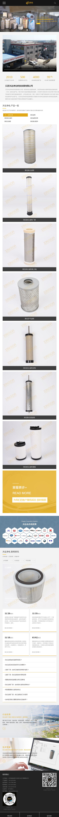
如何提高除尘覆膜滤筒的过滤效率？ (16, 699)
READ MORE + (9, 628)
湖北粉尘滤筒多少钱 (29, 269)
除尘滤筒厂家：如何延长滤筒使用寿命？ (17, 684)
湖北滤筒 (32, 115)
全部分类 (10, 115)
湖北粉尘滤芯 (8, 118)
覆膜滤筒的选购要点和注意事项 (15, 679)
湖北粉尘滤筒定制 (29, 368)
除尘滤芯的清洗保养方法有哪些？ (15, 665)
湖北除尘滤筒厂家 (29, 220)
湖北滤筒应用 (34, 118)
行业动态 (19, 560)
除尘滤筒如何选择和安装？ (13, 660)
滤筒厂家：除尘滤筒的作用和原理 (15, 675)
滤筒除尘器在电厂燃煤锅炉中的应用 (16, 598)
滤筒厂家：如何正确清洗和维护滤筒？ (17, 669)
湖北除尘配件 (34, 121)
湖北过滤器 (7, 121)
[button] (27, 30)
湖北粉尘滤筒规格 (29, 467)
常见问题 (30, 560)
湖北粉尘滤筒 (29, 170)
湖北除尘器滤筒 (29, 417)
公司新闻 (7, 560)
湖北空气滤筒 (29, 318)
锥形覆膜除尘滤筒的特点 (13, 689)
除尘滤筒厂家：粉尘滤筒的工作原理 (16, 694)
